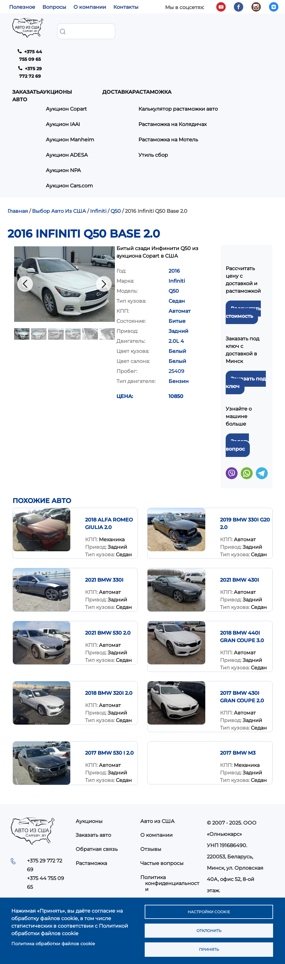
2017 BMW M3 (237, 710)
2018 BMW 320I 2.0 (108, 650)
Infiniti (98, 168)
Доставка (164, 31)
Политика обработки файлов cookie (53, 941)
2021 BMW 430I (239, 537)
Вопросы (54, 7)
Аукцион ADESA (113, 108)
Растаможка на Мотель (219, 86)
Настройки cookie (208, 907)
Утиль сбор (204, 100)
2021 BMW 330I (104, 537)
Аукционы (102, 31)
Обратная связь (97, 806)
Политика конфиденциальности (169, 840)
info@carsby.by (228, 859)
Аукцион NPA (110, 122)
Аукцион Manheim (105, 90)
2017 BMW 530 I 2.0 (109, 710)
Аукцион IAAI (110, 72)
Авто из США (157, 778)
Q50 (115, 168)
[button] (64, 241)
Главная (18, 168)
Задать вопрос (237, 402)
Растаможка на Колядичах (224, 72)
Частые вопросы (162, 820)
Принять (208, 948)
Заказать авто (68, 34)
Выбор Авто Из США (59, 168)
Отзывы (150, 806)
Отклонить (208, 928)
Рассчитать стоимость (243, 269)
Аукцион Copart (113, 58)
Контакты (125, 7)
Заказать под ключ (246, 339)
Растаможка (91, 820)
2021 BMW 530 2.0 (108, 590)
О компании (89, 7)
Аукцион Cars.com (104, 139)
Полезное (22, 7)
